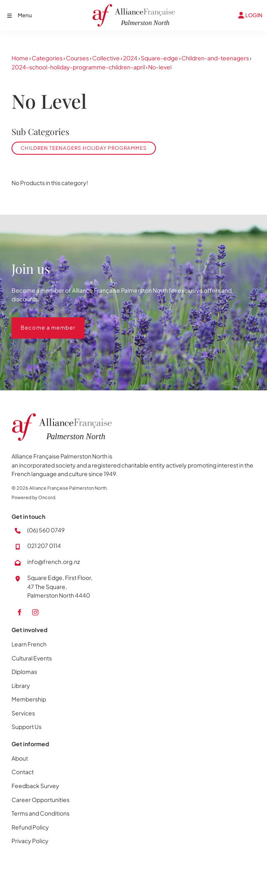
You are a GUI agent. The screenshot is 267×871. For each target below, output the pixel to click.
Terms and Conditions (41, 813)
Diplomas (24, 671)
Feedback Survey (35, 785)
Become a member (39, 321)
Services (23, 713)
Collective (106, 58)
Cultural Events (32, 658)
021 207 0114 (44, 545)
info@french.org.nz (53, 561)
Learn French (29, 644)
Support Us (27, 726)
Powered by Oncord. (34, 497)
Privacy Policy (30, 840)
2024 (130, 58)
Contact (23, 771)
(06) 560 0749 (46, 530)
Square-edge (159, 58)
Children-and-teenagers (215, 58)
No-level (160, 67)
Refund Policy (30, 827)
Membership (29, 699)
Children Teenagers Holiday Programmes (84, 148)
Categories (47, 58)
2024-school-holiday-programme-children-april (78, 67)
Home (20, 58)
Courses (77, 58)
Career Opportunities (41, 799)
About (20, 758)
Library (21, 685)
